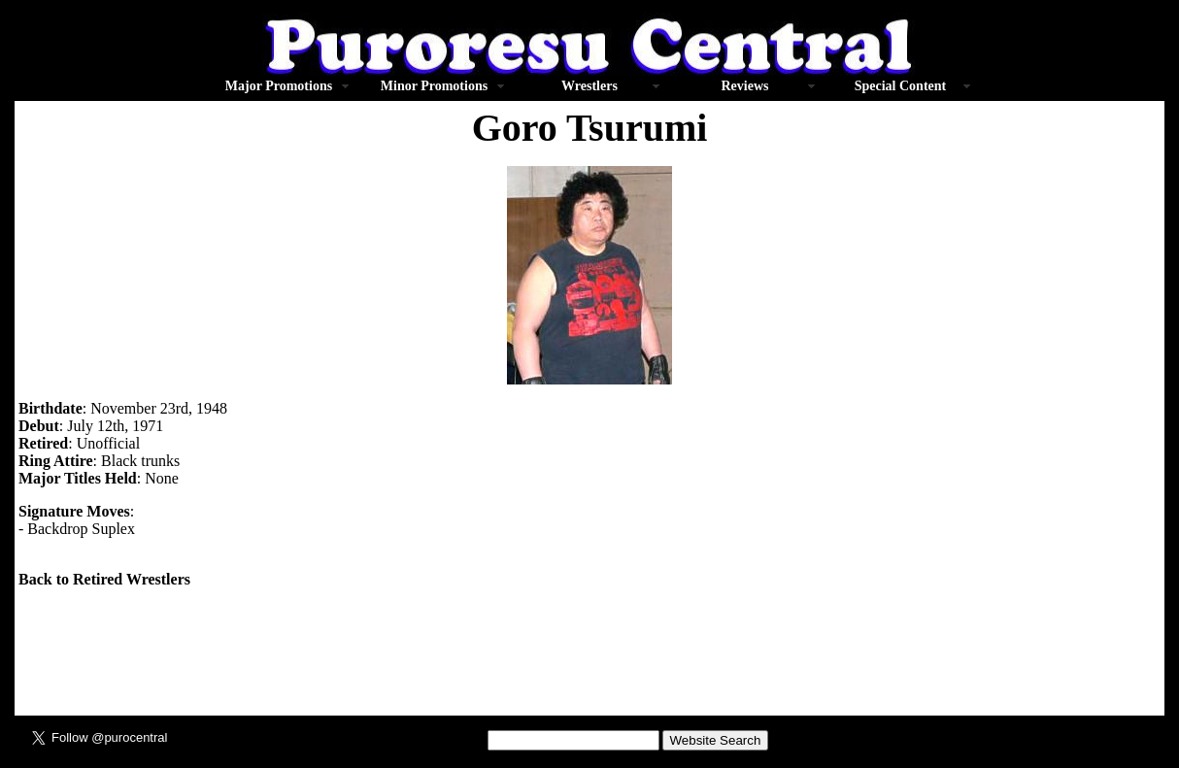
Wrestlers (589, 86)
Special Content (901, 86)
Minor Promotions (434, 86)
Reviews (744, 86)
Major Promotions (278, 86)
